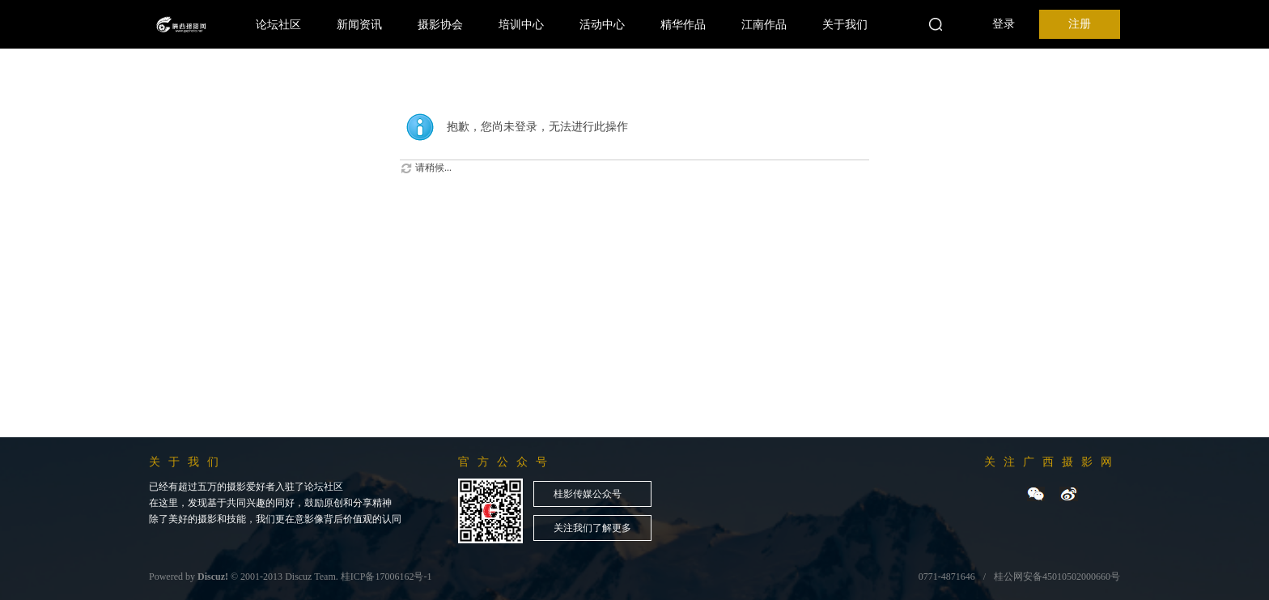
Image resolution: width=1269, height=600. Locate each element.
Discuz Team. (311, 576)
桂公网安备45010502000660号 (1057, 576)
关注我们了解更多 (592, 528)
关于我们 (845, 24)
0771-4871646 (947, 576)
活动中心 (602, 24)
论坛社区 (278, 24)
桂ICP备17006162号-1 (386, 576)
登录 (1003, 24)
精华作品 (683, 24)
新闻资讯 (359, 24)
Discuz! (212, 576)
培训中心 (521, 24)
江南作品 (764, 24)
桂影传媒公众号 (588, 494)
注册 (1079, 24)
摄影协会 (440, 24)
